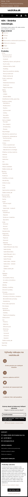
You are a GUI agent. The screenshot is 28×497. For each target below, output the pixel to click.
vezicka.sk (14, 10)
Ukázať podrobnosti (14, 493)
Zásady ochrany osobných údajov (10, 485)
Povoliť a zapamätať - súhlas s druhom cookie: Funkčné (13, 419)
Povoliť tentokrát (7, 414)
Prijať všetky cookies (14, 490)
